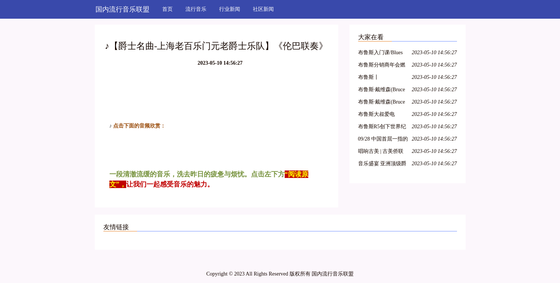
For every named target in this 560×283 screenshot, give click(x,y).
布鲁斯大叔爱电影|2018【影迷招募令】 (379, 115)
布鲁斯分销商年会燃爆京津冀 (381, 66)
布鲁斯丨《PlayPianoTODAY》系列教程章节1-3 (383, 78)
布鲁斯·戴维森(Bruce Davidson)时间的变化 (382, 103)
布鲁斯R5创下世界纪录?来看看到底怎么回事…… (383, 128)
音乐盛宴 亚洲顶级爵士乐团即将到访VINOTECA (382, 165)
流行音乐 (195, 9)
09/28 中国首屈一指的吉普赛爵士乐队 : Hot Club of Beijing (383, 140)
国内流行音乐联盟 (122, 9)
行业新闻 (229, 9)
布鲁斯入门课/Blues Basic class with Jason (381, 54)
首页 (167, 9)
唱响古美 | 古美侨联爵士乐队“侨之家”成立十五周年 (381, 152)
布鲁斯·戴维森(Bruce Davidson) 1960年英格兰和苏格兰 (383, 91)
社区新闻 (263, 9)
